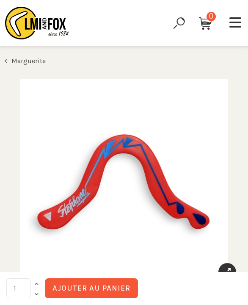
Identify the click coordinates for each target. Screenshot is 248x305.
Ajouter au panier (91, 288)
